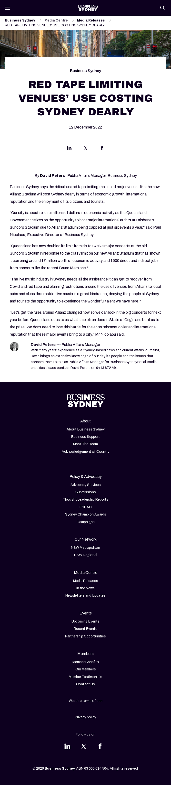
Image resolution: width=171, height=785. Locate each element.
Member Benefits (85, 662)
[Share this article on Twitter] (86, 149)
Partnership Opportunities (85, 636)
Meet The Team (85, 444)
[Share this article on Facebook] (102, 149)
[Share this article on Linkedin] (69, 149)
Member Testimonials (85, 677)
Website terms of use (85, 701)
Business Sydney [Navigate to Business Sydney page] (20, 20)
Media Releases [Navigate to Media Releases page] (91, 20)
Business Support (85, 437)
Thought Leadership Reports (85, 499)
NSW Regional (85, 555)
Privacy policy (85, 717)
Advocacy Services (85, 485)
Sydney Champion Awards (85, 514)
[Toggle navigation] (7, 8)
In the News (85, 588)
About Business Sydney (86, 429)
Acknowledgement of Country (85, 451)
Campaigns (86, 522)
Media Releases (85, 581)
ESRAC (86, 507)
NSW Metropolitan (85, 547)
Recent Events (85, 629)
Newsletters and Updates (85, 595)
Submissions (85, 492)
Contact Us (85, 684)
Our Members (85, 669)
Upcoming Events (85, 621)
